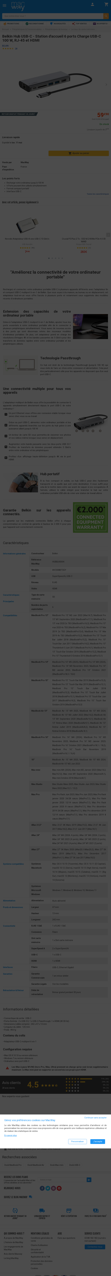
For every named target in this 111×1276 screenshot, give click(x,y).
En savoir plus (10, 1135)
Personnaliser (77, 1141)
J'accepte (97, 1141)
